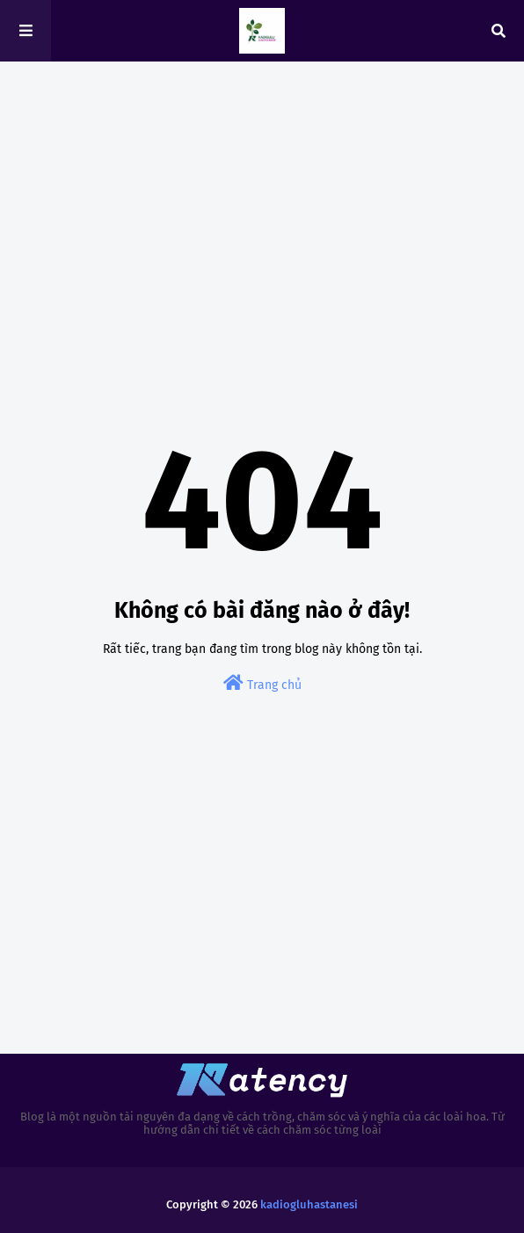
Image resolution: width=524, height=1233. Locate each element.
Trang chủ (262, 683)
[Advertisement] (262, 211)
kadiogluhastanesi (309, 1204)
